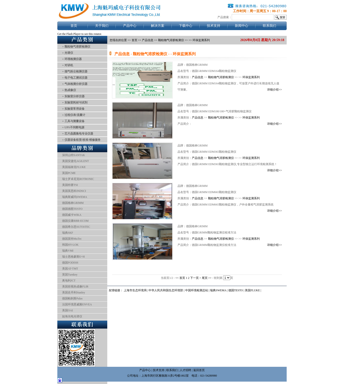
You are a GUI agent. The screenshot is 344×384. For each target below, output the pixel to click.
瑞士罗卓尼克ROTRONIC (78, 179)
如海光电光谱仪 (72, 316)
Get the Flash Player (69, 34)
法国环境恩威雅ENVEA (77, 304)
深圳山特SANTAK (73, 155)
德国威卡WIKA (71, 214)
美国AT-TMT (70, 268)
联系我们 (269, 25)
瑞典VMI (67, 250)
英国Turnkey (69, 274)
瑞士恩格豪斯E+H (73, 256)
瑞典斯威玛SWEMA (74, 197)
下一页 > (196, 278)
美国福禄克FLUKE (74, 167)
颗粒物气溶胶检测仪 (221, 77)
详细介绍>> (274, 89)
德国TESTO (235, 290)
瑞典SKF (67, 232)
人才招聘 (185, 370)
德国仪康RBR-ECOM (75, 220)
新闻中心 (241, 25)
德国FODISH (70, 262)
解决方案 (157, 25)
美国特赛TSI (70, 185)
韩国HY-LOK (70, 244)
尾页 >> (207, 278)
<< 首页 (180, 278)
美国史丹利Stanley (73, 292)
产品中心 (129, 25)
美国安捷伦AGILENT (75, 161)
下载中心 (185, 25)
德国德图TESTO (72, 209)
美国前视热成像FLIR (75, 286)
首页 (73, 25)
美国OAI (67, 310)
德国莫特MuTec (72, 238)
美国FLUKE (252, 290)
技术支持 (213, 25)
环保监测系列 (251, 77)
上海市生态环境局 (135, 290)
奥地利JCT (68, 280)
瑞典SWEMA (218, 290)
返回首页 (199, 370)
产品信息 (147, 40)
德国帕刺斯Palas (72, 298)
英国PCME (69, 173)
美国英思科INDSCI (74, 191)
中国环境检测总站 (196, 290)
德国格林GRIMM (73, 203)
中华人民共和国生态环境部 (166, 290)
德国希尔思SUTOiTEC (76, 226)
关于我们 (101, 25)
